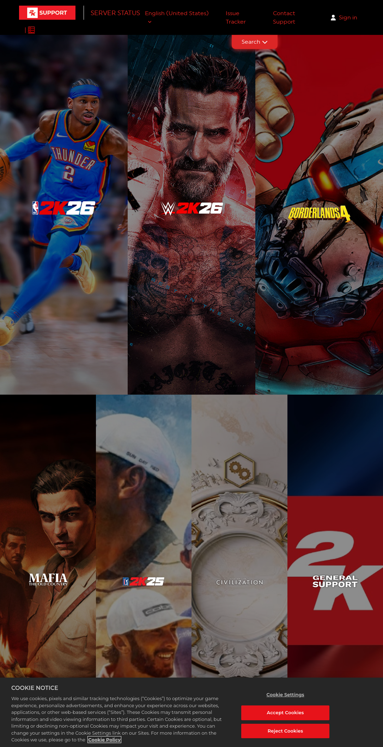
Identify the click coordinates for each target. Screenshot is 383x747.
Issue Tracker (236, 17)
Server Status (115, 13)
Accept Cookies (285, 712)
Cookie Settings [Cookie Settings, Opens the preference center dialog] (285, 694)
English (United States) (177, 13)
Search (255, 41)
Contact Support (284, 17)
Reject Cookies (285, 731)
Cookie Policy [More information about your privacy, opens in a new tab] (104, 740)
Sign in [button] (348, 17)
